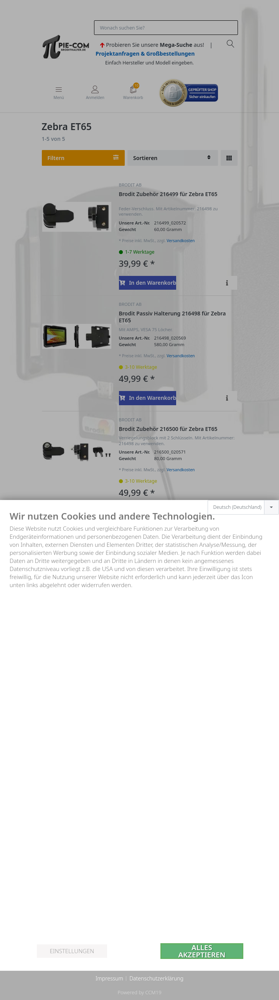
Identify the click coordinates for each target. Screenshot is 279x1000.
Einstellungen (72, 951)
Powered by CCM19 (139, 992)
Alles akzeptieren (201, 951)
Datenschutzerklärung (156, 978)
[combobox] (243, 507)
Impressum (109, 978)
